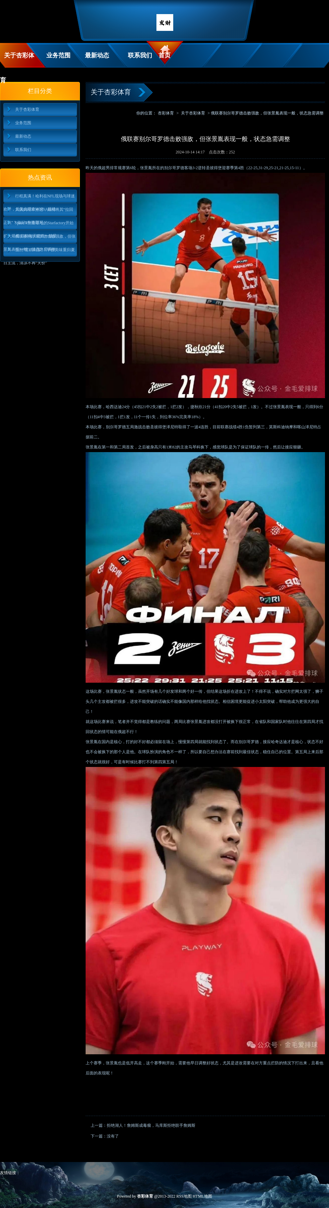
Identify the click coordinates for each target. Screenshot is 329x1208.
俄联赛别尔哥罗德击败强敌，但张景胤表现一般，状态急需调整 (39, 238)
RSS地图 (183, 1196)
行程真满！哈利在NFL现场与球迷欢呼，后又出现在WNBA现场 (39, 198)
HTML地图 (202, 1196)
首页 (164, 55)
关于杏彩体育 (17, 60)
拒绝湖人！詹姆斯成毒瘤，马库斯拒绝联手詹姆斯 (151, 1125)
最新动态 (97, 55)
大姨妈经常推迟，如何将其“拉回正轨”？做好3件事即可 (38, 211)
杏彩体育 (166, 113)
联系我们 (140, 55)
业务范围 (58, 55)
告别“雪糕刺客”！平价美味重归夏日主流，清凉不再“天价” (39, 251)
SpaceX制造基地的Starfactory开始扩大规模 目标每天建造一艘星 (38, 225)
